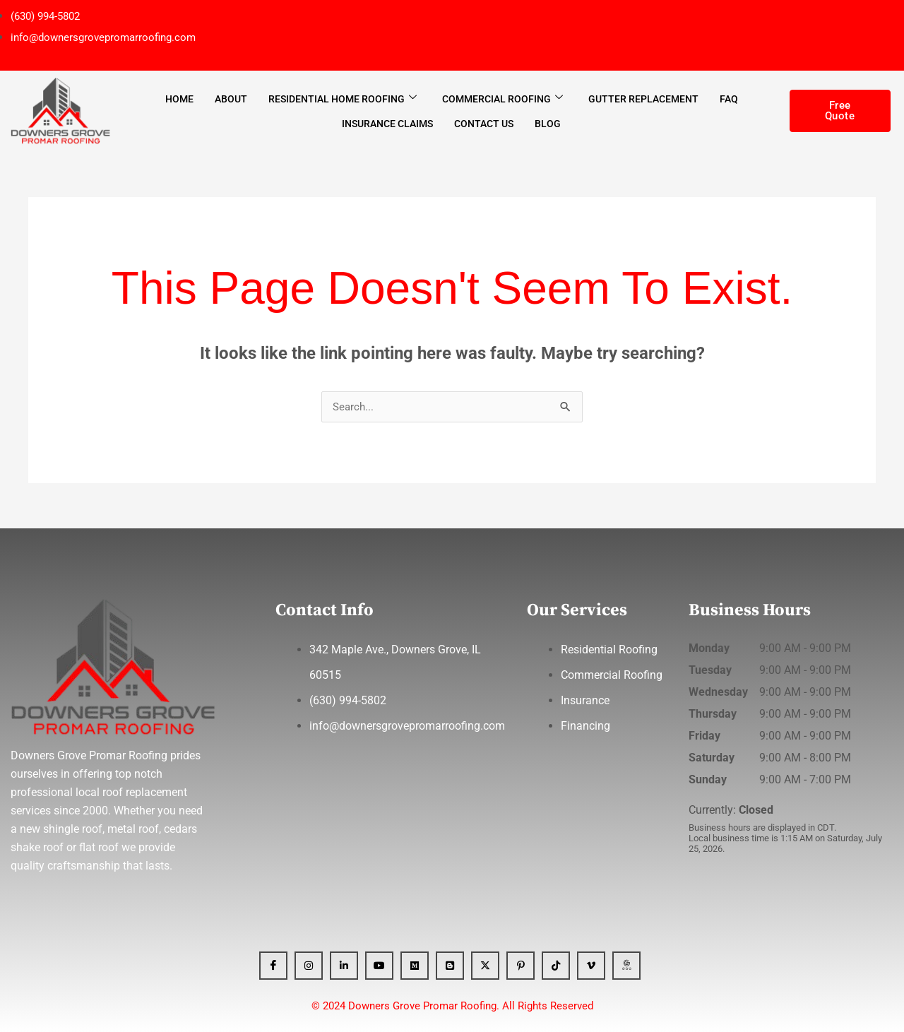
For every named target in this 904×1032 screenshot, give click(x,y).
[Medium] (414, 965)
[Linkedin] (344, 965)
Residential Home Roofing (342, 98)
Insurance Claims (387, 123)
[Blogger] (450, 965)
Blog (548, 123)
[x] (485, 965)
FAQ (729, 98)
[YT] (379, 965)
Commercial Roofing (502, 98)
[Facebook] (273, 965)
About (231, 98)
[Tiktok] (556, 965)
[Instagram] (309, 965)
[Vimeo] (591, 965)
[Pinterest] (520, 965)
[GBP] (626, 965)
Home (179, 98)
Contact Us (483, 123)
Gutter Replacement (643, 98)
